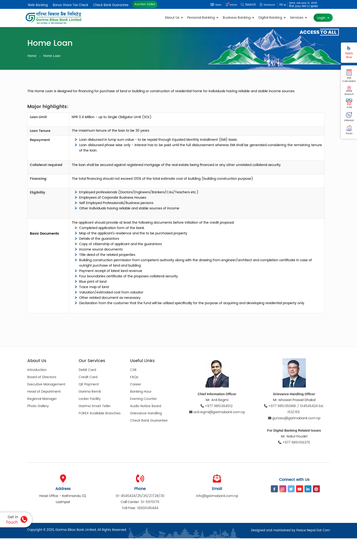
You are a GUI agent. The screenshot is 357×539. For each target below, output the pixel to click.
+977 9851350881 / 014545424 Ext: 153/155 (294, 410)
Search (244, 4)
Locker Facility (90, 399)
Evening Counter (143, 399)
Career (135, 385)
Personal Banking (202, 17)
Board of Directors (41, 377)
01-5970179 (150, 502)
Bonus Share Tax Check (70, 5)
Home (32, 56)
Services (298, 17)
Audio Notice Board (145, 406)
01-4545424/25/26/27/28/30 (140, 496)
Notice (226, 4)
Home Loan (53, 56)
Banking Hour (141, 392)
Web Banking (38, 5)
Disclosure (265, 4)
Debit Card (87, 370)
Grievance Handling (146, 414)
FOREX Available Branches (99, 414)
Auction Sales (145, 4)
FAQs (134, 377)
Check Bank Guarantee (110, 5)
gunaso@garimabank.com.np (294, 419)
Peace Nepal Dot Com (313, 531)
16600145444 (147, 508)
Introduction (37, 370)
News (208, 4)
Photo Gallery (38, 406)
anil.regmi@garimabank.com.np (217, 413)
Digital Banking (271, 17)
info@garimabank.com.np (217, 496)
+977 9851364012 (217, 406)
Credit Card (88, 377)
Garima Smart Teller (95, 406)
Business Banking (238, 17)
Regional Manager (42, 399)
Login (321, 18)
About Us (174, 17)
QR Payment (89, 385)
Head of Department (44, 392)
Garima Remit (90, 392)
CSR (133, 370)
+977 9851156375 (294, 443)
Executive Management (46, 385)
